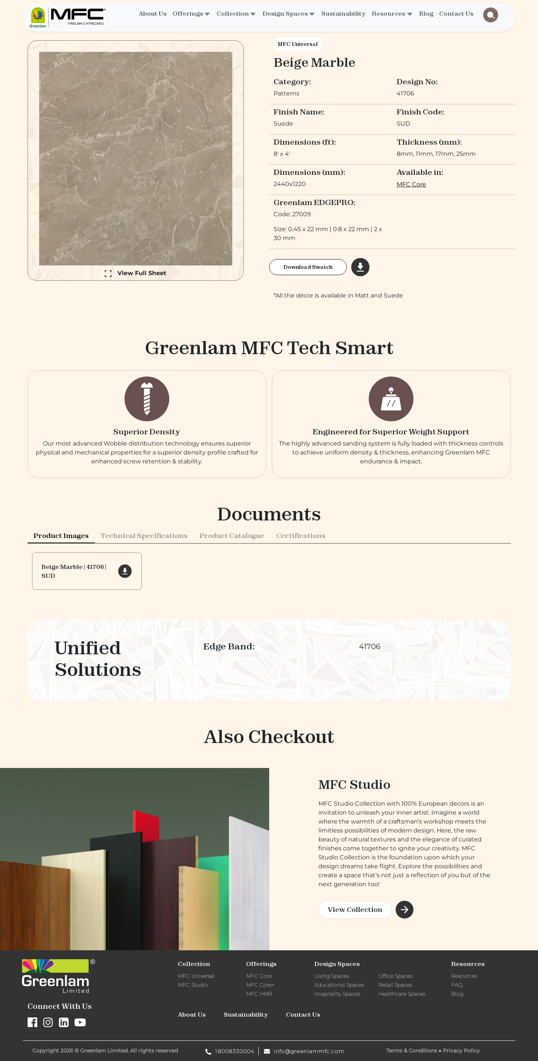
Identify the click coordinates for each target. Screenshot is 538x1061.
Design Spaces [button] (285, 13)
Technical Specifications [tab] (144, 568)
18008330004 (229, 1051)
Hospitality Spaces (337, 994)
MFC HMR (259, 994)
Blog (426, 13)
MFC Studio (193, 985)
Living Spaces (331, 976)
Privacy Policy (461, 1050)
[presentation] (61, 568)
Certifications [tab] (300, 568)
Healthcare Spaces (401, 994)
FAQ (457, 985)
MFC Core (411, 184)
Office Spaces (395, 976)
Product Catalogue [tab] (231, 568)
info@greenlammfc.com (304, 1051)
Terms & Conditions (411, 1050)
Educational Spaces (339, 985)
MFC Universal (297, 44)
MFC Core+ (260, 985)
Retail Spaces (395, 985)
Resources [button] (388, 13)
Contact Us (456, 13)
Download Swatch (308, 267)
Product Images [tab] (61, 568)
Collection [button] (233, 13)
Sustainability (343, 13)
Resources (464, 976)
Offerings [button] (188, 13)
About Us (153, 13)
